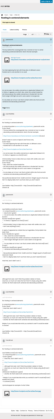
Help (17, 411)
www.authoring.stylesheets (24, 126)
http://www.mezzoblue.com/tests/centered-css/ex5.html (30, 60)
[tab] (4, 29)
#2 (51, 119)
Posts (4, 30)
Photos (24, 30)
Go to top (49, 411)
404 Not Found (15, 58)
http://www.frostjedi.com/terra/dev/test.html (26, 78)
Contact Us (23, 411)
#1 (51, 45)
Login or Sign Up (46, 1)
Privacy (30, 411)
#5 (51, 346)
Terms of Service (39, 411)
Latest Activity (14, 30)
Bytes (13, 411)
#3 (51, 200)
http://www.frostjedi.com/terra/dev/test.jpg (26, 391)
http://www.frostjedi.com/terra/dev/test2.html (26, 266)
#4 (51, 297)
